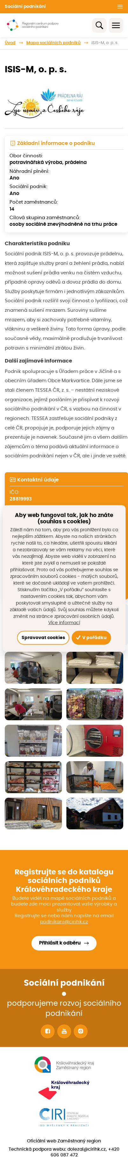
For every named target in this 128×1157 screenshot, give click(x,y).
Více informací (64, 623)
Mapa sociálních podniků (53, 43)
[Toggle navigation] (116, 25)
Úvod (10, 43)
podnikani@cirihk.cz (64, 921)
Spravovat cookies (43, 637)
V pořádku (91, 637)
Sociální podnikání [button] (25, 6)
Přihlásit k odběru (60, 943)
